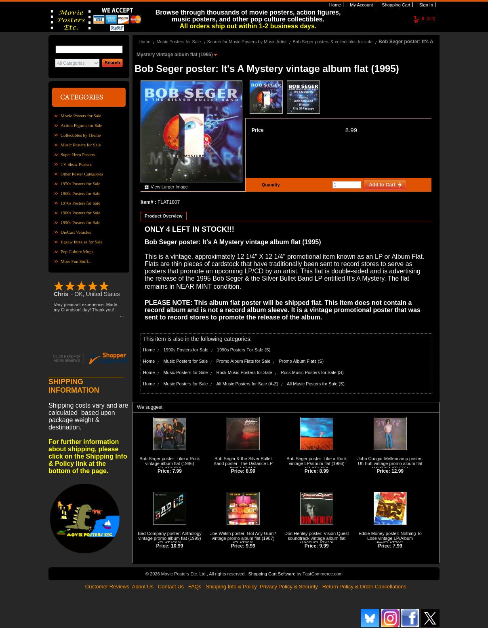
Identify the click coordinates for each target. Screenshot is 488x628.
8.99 (351, 130)
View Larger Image (169, 186)
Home (334, 4)
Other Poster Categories (82, 173)
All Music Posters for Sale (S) (316, 383)
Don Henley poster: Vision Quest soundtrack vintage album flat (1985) (316, 538)
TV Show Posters (76, 164)
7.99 (177, 471)
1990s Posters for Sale (80, 222)
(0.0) (428, 18)
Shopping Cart (395, 4)
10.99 (177, 546)
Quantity (270, 184)
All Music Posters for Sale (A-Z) (247, 383)
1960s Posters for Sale (80, 193)
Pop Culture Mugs (77, 251)
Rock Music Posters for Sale (244, 372)
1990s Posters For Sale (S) (244, 349)
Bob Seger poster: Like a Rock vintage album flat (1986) (169, 461)
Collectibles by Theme (81, 135)
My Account (361, 4)
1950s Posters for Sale (80, 183)
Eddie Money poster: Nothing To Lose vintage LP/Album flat (390, 538)
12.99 (397, 471)
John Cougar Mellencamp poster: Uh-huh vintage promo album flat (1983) (390, 463)
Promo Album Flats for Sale (244, 361)
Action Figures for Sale (81, 125)
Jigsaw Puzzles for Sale (82, 241)
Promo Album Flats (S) (301, 361)
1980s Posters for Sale (80, 212)
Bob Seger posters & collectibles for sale (332, 41)
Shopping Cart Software (271, 573)
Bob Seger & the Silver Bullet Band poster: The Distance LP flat (243, 463)
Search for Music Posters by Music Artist (247, 41)
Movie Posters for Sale (81, 115)
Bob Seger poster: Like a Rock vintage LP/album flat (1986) (316, 461)
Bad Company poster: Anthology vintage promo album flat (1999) (170, 536)
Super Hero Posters (78, 154)
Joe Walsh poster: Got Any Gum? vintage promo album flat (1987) (243, 536)
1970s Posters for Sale (80, 203)
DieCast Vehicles (76, 232)
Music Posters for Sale (81, 144)
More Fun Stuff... (76, 261)
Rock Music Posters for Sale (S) (312, 372)
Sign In (425, 4)
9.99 (250, 546)
